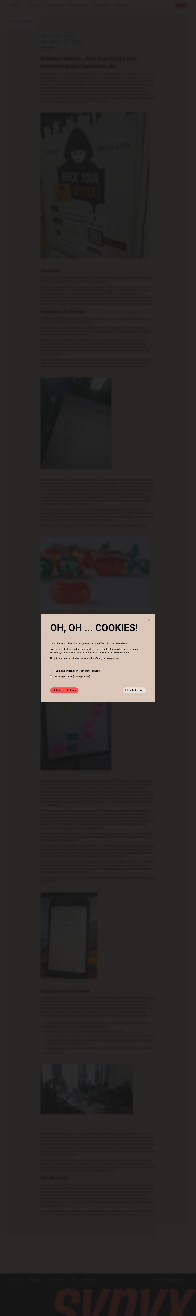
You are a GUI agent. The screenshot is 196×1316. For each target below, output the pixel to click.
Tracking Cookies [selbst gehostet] (70, 676)
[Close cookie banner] (148, 620)
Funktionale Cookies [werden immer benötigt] (75, 670)
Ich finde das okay (134, 690)
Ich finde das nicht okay (64, 690)
